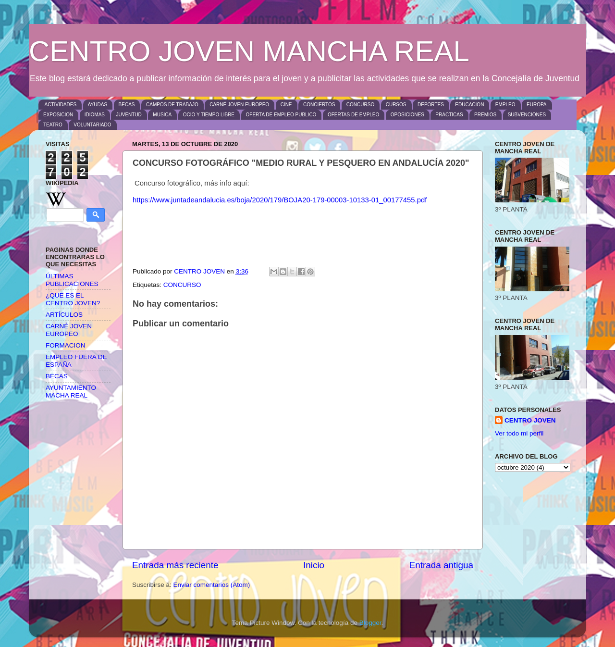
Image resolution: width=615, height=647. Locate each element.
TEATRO (52, 124)
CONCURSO (360, 104)
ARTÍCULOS (64, 314)
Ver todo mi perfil (519, 433)
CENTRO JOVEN (530, 420)
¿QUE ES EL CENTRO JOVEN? (73, 299)
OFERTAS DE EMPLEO (353, 114)
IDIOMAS (95, 114)
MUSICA (162, 114)
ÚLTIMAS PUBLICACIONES (72, 280)
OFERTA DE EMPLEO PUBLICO (281, 114)
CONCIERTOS (319, 104)
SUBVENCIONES (527, 114)
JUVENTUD (128, 114)
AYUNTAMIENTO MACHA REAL (71, 391)
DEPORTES (431, 104)
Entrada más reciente (175, 565)
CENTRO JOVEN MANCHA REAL (249, 51)
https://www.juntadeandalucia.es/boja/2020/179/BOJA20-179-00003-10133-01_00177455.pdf (280, 200)
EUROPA (537, 104)
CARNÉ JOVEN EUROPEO (239, 104)
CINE (286, 104)
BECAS (127, 104)
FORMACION (66, 345)
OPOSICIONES (407, 114)
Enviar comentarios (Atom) (211, 584)
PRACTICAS (449, 114)
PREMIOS (485, 114)
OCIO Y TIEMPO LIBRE (208, 114)
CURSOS (396, 104)
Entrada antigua (441, 565)
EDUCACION (469, 104)
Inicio (313, 565)
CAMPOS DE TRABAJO (172, 104)
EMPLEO (505, 104)
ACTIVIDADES (61, 104)
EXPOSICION (58, 114)
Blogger (370, 622)
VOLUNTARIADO (92, 124)
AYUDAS (97, 104)
